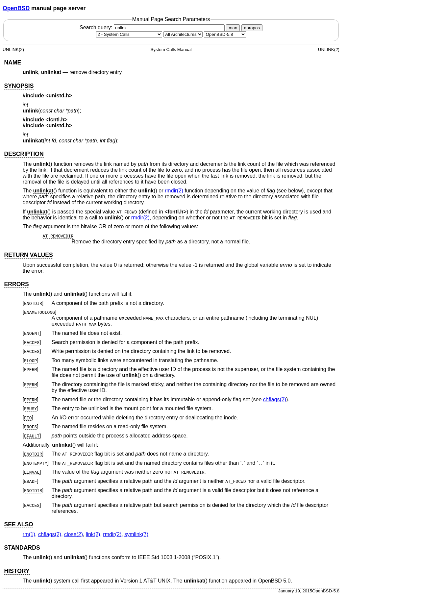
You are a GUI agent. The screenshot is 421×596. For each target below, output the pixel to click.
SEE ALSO (18, 524)
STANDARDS (22, 547)
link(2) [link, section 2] (93, 534)
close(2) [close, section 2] (73, 534)
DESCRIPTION (23, 154)
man (233, 27)
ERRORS (16, 284)
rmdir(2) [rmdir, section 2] (174, 190)
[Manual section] (129, 34)
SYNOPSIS (19, 86)
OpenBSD (16, 8)
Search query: (153, 27)
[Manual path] (225, 34)
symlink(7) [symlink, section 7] (136, 534)
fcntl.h (56, 119)
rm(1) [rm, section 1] (29, 534)
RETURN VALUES (28, 255)
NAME (12, 62)
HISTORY (16, 571)
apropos (252, 27)
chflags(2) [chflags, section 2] (274, 399)
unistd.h (59, 95)
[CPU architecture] (183, 34)
